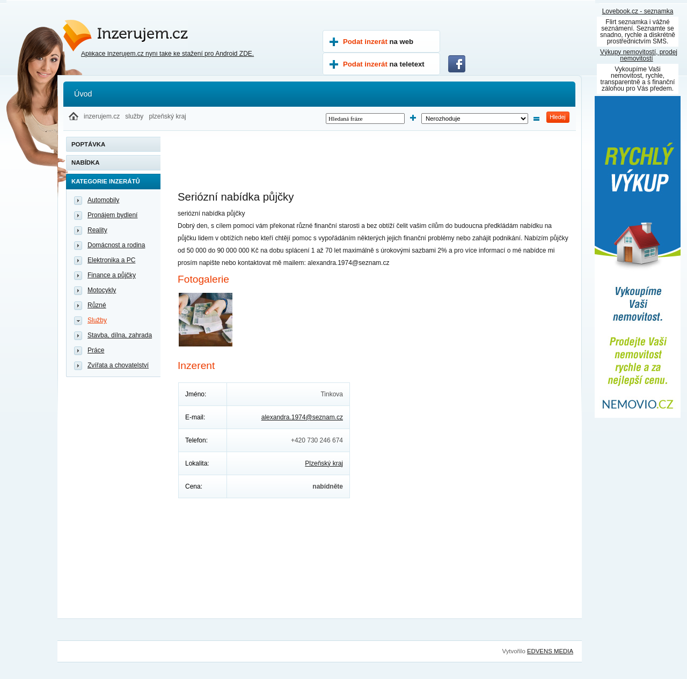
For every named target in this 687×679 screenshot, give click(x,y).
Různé (96, 305)
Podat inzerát (378, 42)
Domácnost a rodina (116, 245)
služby (134, 116)
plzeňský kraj (167, 116)
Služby (97, 320)
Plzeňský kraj (324, 463)
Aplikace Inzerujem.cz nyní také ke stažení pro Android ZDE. (167, 53)
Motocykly (101, 290)
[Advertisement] (373, 166)
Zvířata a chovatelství (118, 365)
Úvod (83, 94)
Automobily (103, 200)
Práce (95, 350)
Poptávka (88, 144)
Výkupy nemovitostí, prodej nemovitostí (638, 55)
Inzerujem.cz (110, 30)
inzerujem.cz (102, 116)
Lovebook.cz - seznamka (638, 11)
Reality (97, 230)
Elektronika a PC (111, 260)
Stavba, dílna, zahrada (119, 335)
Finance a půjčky (111, 275)
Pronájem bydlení (112, 215)
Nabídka (85, 162)
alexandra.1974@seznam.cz (302, 417)
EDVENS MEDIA (550, 651)
